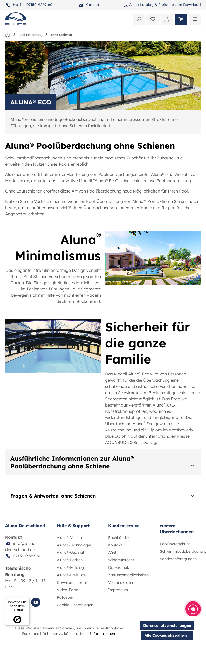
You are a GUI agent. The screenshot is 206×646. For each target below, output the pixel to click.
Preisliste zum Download (179, 4)
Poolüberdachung (175, 544)
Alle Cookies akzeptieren (167, 635)
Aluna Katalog (141, 4)
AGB (112, 552)
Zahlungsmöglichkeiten (128, 575)
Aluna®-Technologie (74, 545)
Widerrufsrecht (121, 560)
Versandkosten (121, 582)
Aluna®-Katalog (70, 567)
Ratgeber (65, 597)
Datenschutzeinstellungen (167, 625)
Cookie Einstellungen (75, 604)
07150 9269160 (27, 555)
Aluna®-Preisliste (71, 575)
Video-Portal (68, 589)
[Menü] (195, 19)
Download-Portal (72, 582)
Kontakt (92, 4)
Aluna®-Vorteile (70, 537)
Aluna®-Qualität (70, 552)
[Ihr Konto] (167, 19)
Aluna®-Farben (70, 560)
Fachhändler (119, 537)
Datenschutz (119, 567)
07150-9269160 (39, 4)
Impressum (118, 589)
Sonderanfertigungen (178, 559)
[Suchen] (139, 19)
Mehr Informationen (97, 633)
